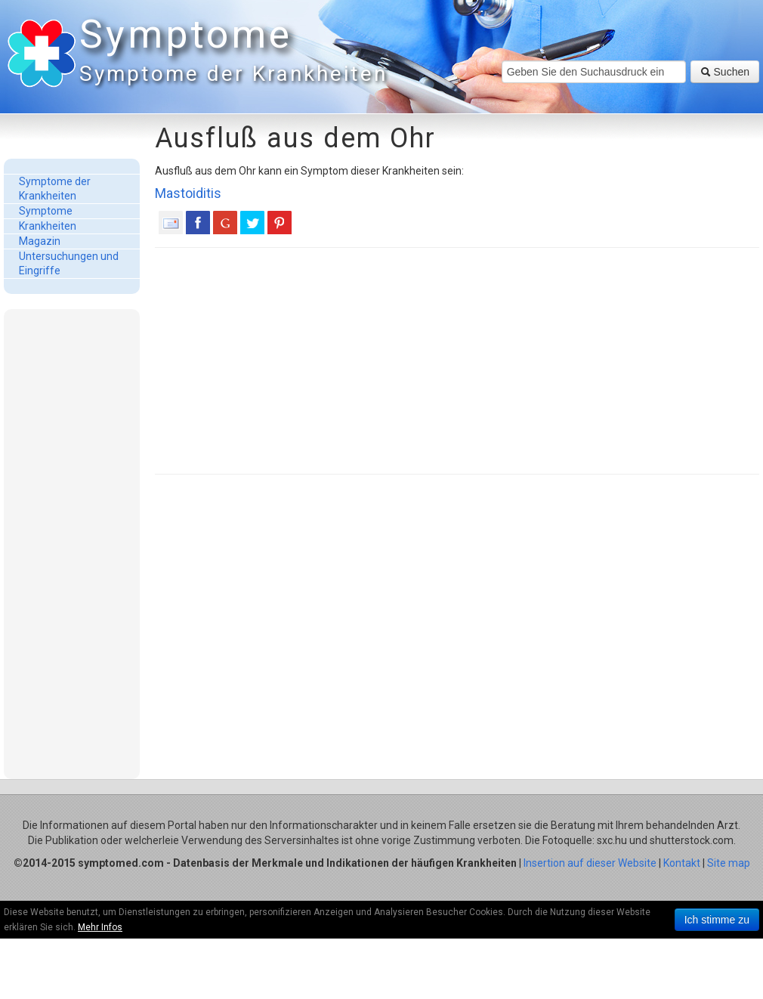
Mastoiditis (188, 193)
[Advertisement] (71, 543)
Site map (728, 863)
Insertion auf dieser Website (590, 863)
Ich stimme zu (716, 920)
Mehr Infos (100, 927)
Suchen (724, 72)
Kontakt (681, 863)
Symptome (230, 52)
